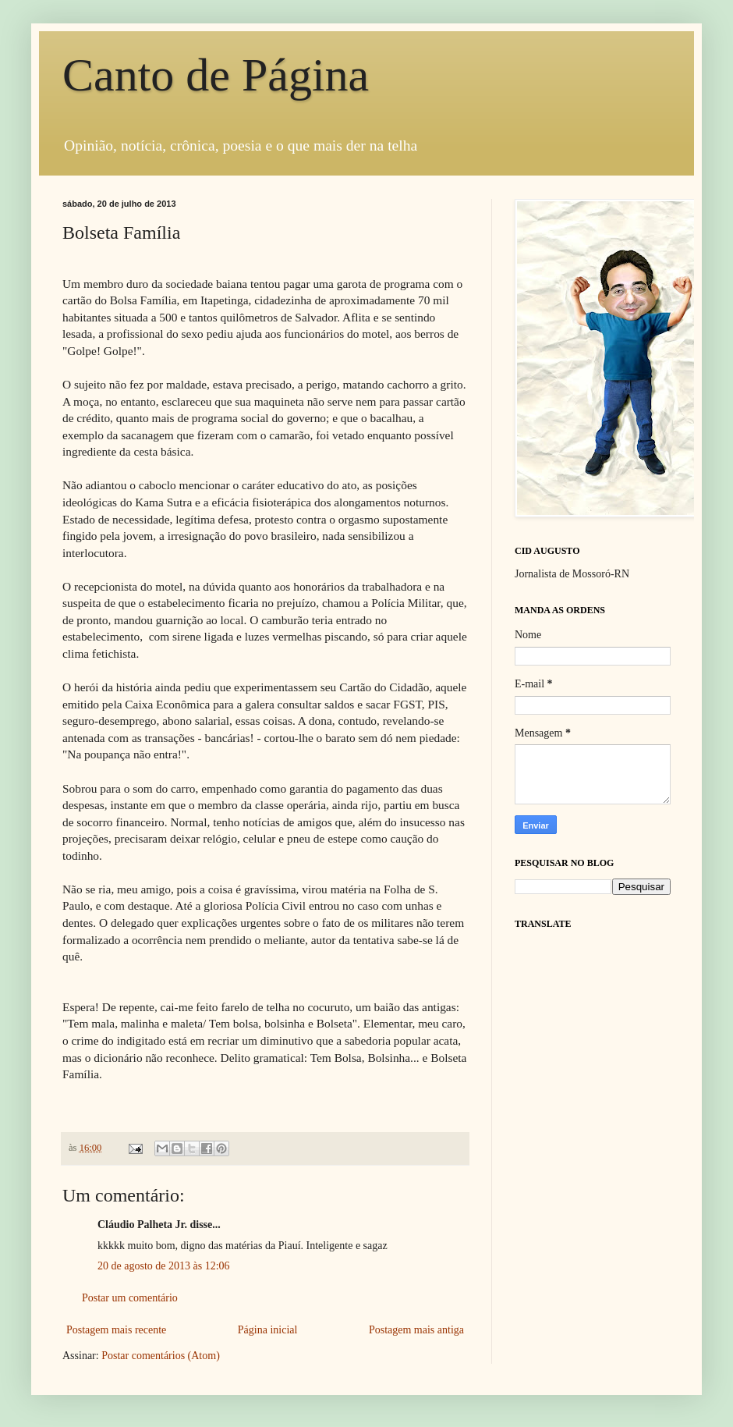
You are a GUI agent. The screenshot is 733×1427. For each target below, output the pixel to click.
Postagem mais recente (116, 1330)
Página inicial (268, 1330)
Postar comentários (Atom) (160, 1355)
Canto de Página (215, 75)
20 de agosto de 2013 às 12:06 (163, 1266)
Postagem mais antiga (416, 1330)
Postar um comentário (130, 1298)
